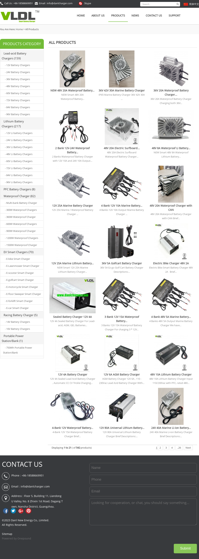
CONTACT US (22, 464)
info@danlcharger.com (35, 486)
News (135, 15)
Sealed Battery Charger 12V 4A (72, 317)
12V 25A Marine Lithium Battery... (72, 263)
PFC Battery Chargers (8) (19, 189)
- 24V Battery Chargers (17, 72)
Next (188, 447)
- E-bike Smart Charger (17, 259)
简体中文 (194, 4)
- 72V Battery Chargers (17, 100)
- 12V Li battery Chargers (18, 133)
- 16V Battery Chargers (17, 329)
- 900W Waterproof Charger (20, 231)
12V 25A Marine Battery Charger (72, 205)
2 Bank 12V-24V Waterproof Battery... (72, 150)
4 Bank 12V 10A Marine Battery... (121, 205)
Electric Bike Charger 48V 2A (171, 263)
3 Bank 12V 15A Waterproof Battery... (122, 319)
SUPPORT (174, 15)
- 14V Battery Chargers (17, 322)
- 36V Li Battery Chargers (18, 147)
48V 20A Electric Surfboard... (122, 148)
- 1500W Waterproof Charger (21, 245)
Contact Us (154, 15)
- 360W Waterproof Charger (20, 217)
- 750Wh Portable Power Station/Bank (17, 350)
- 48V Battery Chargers (17, 86)
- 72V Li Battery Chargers (18, 168)
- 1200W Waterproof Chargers (21, 238)
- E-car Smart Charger (17, 308)
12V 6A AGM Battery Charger (122, 374)
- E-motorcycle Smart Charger (21, 287)
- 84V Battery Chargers (17, 107)
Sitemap (7, 534)
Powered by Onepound (16, 538)
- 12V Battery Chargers (17, 65)
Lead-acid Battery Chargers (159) (14, 55)
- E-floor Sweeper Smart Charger (23, 294)
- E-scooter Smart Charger (19, 273)
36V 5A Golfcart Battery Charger (122, 263)
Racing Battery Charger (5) (20, 315)
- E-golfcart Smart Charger (19, 280)
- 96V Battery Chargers (17, 114)
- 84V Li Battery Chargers (18, 175)
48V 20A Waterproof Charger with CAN (171, 208)
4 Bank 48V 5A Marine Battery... (171, 317)
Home (81, 15)
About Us (98, 15)
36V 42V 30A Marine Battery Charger (122, 90)
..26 (179, 447)
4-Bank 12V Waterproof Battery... (72, 428)
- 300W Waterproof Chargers (21, 210)
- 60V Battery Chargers (17, 93)
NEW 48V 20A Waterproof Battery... (72, 90)
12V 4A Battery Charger (72, 374)
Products (118, 15)
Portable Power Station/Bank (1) (13, 338)
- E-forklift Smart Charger (19, 301)
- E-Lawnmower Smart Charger (22, 266)
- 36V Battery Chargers (17, 79)
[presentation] (168, 534)
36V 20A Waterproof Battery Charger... (171, 92)
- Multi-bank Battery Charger (21, 203)
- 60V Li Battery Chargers (18, 161)
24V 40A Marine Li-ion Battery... (171, 428)
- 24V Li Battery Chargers (18, 140)
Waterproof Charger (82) (19, 196)
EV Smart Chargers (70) (18, 252)
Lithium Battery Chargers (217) (13, 123)
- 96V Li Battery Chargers (18, 182)
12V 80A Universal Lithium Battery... (121, 428)
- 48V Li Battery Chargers (18, 154)
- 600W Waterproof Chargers (21, 224)
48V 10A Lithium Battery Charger (171, 374)
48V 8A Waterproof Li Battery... (171, 148)
